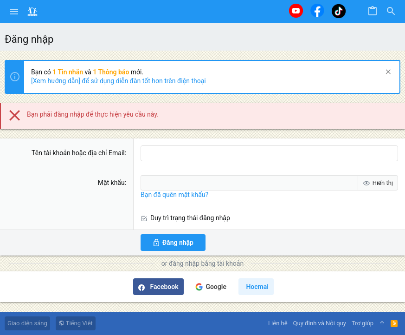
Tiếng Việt (75, 323)
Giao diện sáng (27, 323)
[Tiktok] (338, 11)
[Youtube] (296, 11)
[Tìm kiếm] (391, 11)
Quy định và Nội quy (319, 323)
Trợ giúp (362, 323)
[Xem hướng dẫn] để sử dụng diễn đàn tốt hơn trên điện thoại (118, 81)
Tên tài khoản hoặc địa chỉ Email (78, 153)
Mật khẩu (111, 182)
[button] (14, 11)
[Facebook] (317, 10)
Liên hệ (278, 323)
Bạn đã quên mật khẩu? (174, 194)
